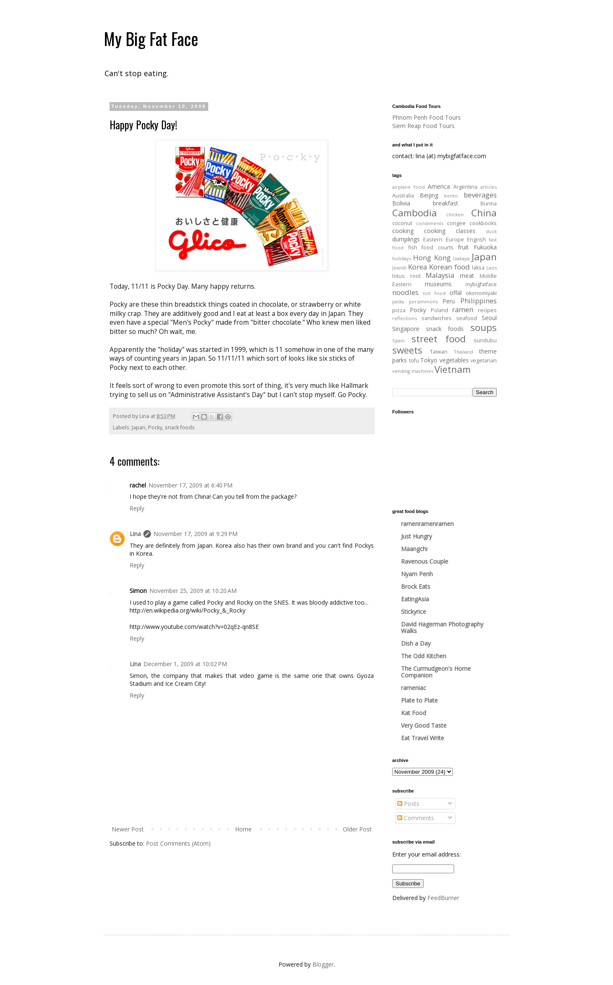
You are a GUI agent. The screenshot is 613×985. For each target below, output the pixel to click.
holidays (401, 258)
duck (491, 231)
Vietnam (452, 369)
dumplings (406, 239)
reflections (404, 318)
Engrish (476, 239)
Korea (417, 267)
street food (438, 338)
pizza (399, 310)
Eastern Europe (443, 239)
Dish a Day (416, 643)
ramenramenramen (427, 524)
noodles (405, 292)
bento (451, 195)
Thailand (463, 352)
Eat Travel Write (422, 738)
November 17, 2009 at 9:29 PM (195, 534)
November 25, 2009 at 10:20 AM (193, 591)
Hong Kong (431, 257)
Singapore (405, 329)
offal (456, 293)
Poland (439, 310)
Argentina (465, 186)
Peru (448, 301)
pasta (398, 301)
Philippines (478, 300)
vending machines (412, 371)
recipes (487, 310)
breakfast (445, 203)
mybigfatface (481, 284)
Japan (139, 427)
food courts (437, 247)
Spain (398, 340)
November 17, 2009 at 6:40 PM (190, 485)
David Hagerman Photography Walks (442, 627)
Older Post (357, 829)
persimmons (423, 301)
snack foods (180, 427)
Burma (488, 203)
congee (456, 223)
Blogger (323, 964)
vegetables (454, 360)
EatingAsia (415, 599)
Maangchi (414, 549)
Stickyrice (413, 612)
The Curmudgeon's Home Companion (436, 671)
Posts (408, 804)
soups (483, 327)
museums (438, 284)
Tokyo (428, 360)
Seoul (489, 318)
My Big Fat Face (151, 38)
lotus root (406, 276)
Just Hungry (416, 536)
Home (243, 829)
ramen (462, 309)
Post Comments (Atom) (178, 843)
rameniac (413, 688)
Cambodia (414, 212)
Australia (403, 195)
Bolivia (401, 203)
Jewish (399, 267)
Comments (415, 818)
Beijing (429, 195)
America (439, 186)
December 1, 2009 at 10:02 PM (185, 664)
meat (467, 276)
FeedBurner (443, 898)
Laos (491, 267)
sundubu (485, 340)
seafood (466, 318)
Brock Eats (415, 586)
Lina (135, 534)
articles (488, 187)
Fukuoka (485, 247)
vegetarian (483, 360)
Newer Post (128, 829)
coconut (402, 223)
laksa (478, 267)
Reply (137, 508)
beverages (480, 195)
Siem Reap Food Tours (423, 126)
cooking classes (449, 231)
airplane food (408, 187)
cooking (403, 231)
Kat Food (413, 713)
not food (434, 293)
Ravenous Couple (424, 561)
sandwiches (436, 318)
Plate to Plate (419, 700)
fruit (463, 247)
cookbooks (483, 223)
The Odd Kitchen (423, 656)
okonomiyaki (481, 293)
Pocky (155, 427)
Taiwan (438, 351)
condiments (429, 223)
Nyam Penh (417, 574)
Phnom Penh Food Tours (426, 117)
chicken (455, 214)
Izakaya (461, 258)
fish (412, 247)
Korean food (449, 267)
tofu (414, 360)
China (484, 212)
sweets (407, 350)
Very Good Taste (424, 725)
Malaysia (440, 275)
